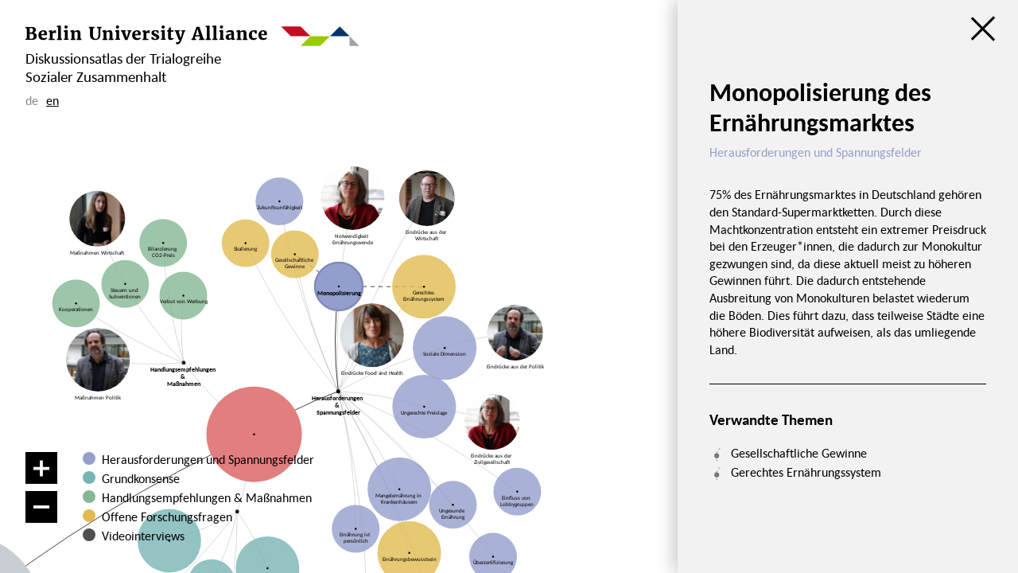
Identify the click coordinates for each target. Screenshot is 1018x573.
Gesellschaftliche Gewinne (799, 453)
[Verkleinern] (41, 507)
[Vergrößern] (41, 468)
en (52, 100)
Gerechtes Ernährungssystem (806, 472)
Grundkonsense (141, 478)
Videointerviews (143, 535)
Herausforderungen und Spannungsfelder (208, 459)
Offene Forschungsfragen (167, 516)
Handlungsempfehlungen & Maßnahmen (207, 497)
